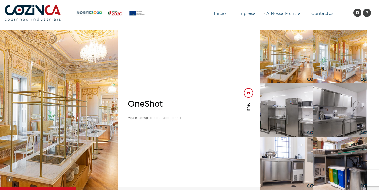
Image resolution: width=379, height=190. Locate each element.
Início (220, 13)
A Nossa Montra (283, 13)
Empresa (246, 13)
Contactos (322, 13)
